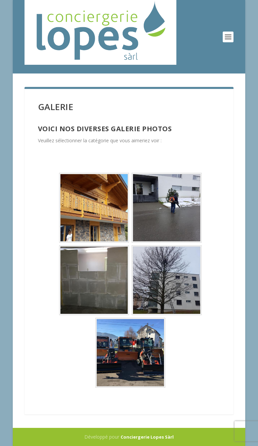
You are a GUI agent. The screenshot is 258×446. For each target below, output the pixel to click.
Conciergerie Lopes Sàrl (147, 437)
